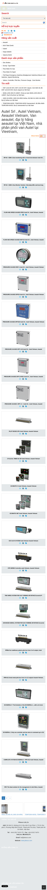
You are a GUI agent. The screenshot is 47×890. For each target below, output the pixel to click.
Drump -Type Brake (9, 65)
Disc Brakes (6, 62)
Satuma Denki (7, 55)
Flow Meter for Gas (9, 69)
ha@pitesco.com (8, 33)
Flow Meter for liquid (9, 72)
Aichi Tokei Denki (8, 45)
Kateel (5, 48)
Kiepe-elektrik (7, 52)
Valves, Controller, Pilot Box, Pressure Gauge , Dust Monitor (21, 80)
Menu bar (11, 8)
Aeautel (5, 42)
